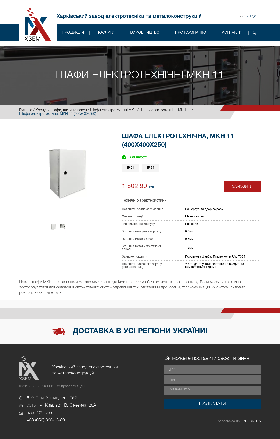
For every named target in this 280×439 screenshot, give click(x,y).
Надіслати (212, 404)
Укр (242, 16)
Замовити (242, 186)
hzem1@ (34, 413)
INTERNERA (252, 421)
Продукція (73, 33)
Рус (253, 16)
